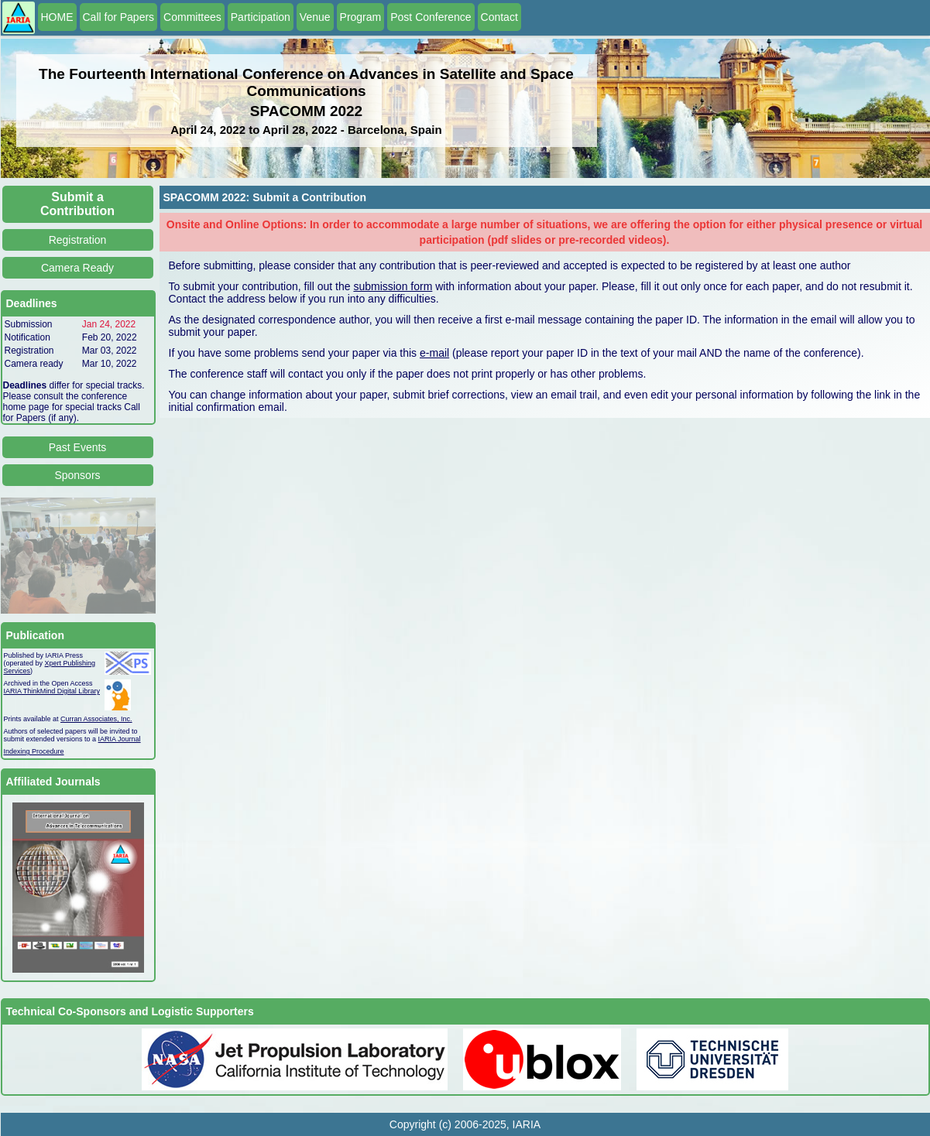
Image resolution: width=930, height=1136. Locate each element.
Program (361, 17)
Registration (78, 240)
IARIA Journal (119, 739)
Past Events (78, 447)
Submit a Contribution (77, 203)
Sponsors (77, 475)
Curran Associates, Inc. (96, 719)
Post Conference (430, 17)
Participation (260, 17)
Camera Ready (77, 268)
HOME (57, 17)
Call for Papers (119, 17)
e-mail (434, 353)
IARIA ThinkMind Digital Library (52, 691)
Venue (315, 17)
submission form (392, 286)
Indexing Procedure (34, 751)
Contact (499, 17)
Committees (192, 17)
